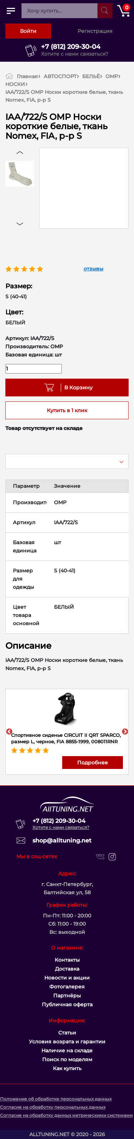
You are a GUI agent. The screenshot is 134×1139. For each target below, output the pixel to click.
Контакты (67, 960)
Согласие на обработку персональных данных (52, 1107)
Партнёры (67, 995)
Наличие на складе (67, 1050)
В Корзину (76, 387)
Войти (28, 31)
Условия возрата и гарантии (67, 1041)
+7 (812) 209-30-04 (70, 47)
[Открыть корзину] (123, 10)
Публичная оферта (67, 1004)
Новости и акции (67, 978)
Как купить (67, 1068)
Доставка (67, 969)
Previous (9, 731)
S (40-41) (16, 296)
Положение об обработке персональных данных (55, 1099)
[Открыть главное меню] (10, 10)
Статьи (67, 1032)
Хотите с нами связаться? (74, 53)
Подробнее (92, 762)
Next (125, 731)
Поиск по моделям (67, 1059)
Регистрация (95, 31)
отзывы (93, 268)
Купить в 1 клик (67, 410)
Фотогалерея (67, 986)
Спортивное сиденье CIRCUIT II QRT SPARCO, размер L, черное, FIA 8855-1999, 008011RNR (66, 738)
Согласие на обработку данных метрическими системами (66, 1115)
